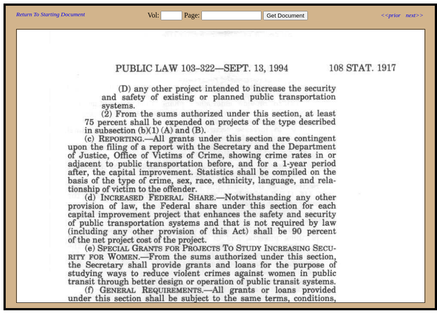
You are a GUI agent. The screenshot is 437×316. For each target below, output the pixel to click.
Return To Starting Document (50, 14)
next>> (414, 15)
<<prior (390, 15)
